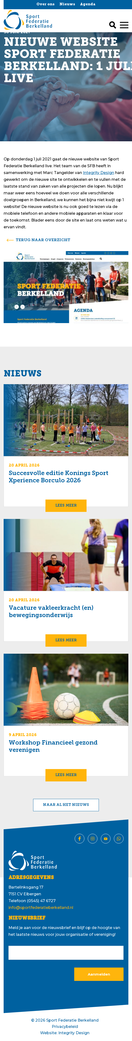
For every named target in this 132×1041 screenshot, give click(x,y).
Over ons (46, 4)
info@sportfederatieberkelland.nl (40, 907)
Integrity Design (98, 172)
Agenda (87, 4)
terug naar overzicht (43, 240)
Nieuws (67, 4)
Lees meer (66, 506)
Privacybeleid (65, 1026)
